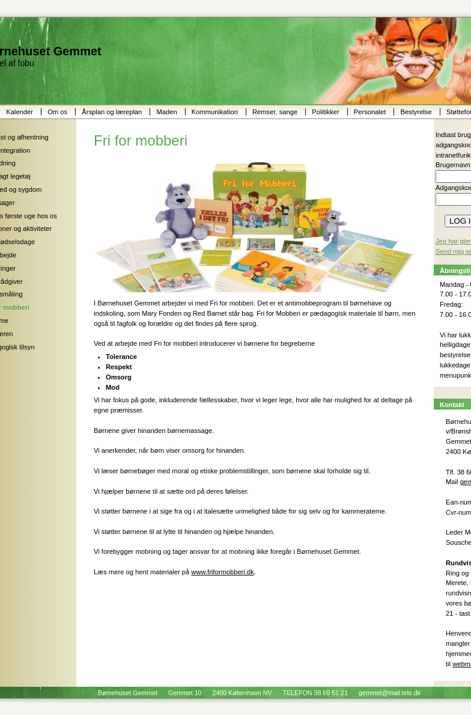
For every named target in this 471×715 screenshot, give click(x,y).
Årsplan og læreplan (113, 111)
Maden (167, 111)
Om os (58, 111)
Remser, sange (275, 111)
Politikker (326, 111)
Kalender (20, 111)
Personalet (371, 111)
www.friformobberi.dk (222, 571)
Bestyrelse (416, 111)
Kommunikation (216, 111)
